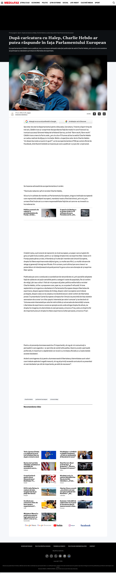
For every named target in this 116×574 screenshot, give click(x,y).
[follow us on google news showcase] (44, 525)
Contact (92, 546)
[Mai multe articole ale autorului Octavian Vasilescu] (12, 114)
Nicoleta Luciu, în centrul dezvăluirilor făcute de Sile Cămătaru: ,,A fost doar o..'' (67, 478)
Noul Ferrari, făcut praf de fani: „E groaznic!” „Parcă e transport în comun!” (68, 465)
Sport (97, 3)
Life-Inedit (74, 3)
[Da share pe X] (99, 113)
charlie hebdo (29, 399)
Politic (45, 3)
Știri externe (55, 3)
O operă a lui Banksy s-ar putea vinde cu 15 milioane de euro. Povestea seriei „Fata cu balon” (68, 212)
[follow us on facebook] (85, 525)
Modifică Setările (58, 551)
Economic (36, 3)
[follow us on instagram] (72, 525)
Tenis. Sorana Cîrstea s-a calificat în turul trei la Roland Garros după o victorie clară (31, 454)
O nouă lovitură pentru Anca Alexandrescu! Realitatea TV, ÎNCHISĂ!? (29, 478)
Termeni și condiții (59, 546)
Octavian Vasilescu (21, 114)
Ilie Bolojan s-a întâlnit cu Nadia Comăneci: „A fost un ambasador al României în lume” (68, 454)
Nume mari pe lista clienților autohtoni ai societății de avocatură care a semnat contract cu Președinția (32, 465)
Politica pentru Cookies (42, 546)
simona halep (54, 399)
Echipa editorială (26, 546)
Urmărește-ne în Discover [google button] (75, 121)
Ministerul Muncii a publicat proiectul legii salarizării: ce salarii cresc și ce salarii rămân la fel (31, 516)
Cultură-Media (87, 3)
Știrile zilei (25, 3)
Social (65, 3)
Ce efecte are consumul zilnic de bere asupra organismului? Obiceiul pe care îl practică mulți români (32, 503)
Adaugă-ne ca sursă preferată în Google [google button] (40, 121)
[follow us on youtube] (58, 525)
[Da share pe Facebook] (94, 113)
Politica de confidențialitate (77, 546)
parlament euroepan (41, 399)
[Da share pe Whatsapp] (104, 113)
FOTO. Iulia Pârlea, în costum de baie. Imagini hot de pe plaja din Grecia (31, 490)
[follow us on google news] (30, 525)
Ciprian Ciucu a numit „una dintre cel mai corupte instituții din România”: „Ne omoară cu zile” (68, 490)
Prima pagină (13, 33)
